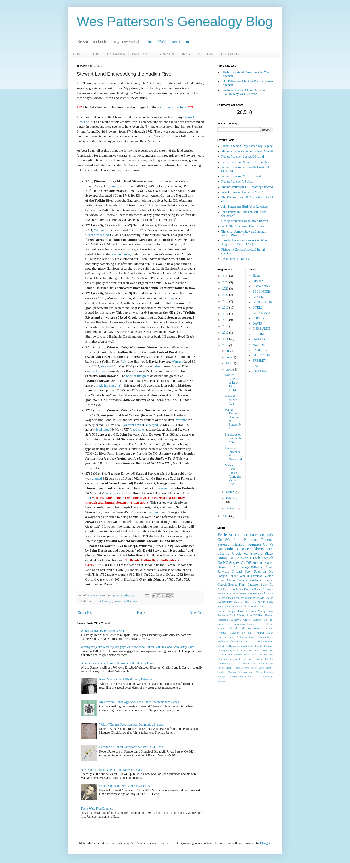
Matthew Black (225, 663)
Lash (239, 571)
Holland (259, 632)
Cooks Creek (255, 624)
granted (97, 478)
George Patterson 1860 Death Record (244, 221)
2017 (225, 313)
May (229, 363)
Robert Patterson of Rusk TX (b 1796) (232, 382)
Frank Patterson (249, 584)
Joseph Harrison (237, 611)
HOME (78, 54)
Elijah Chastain (247, 606)
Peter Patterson (255, 571)
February (231, 498)
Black (269, 553)
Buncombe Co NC (231, 549)
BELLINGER (261, 291)
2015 (225, 326)
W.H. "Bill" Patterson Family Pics (242, 226)
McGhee (237, 663)
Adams (230, 580)
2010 (225, 345)
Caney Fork (232, 650)
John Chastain (259, 654)
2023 (225, 288)
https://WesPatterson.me (169, 41)
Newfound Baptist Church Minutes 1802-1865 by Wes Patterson (243, 92)
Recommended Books (235, 258)
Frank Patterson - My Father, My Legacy (124, 785)
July (229, 350)
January (231, 508)
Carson (242, 650)
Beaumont (242, 645)
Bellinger (268, 645)
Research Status (243, 597)
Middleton (223, 641)
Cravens (242, 580)
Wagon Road (245, 615)
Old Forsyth (105, 601)
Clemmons (239, 624)
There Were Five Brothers (97, 808)
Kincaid (258, 659)
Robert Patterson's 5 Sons (237, 181)
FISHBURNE (205, 54)
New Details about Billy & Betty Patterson (126, 679)
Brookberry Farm (260, 549)
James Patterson (237, 637)
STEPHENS (260, 371)
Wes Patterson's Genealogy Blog (175, 21)
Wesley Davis (224, 676)
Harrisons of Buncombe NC (233, 438)
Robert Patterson (251, 535)
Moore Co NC (250, 663)
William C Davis (256, 676)
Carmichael (223, 624)
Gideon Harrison (263, 628)
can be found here (173, 107)
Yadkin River (131, 601)
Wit (123, 361)
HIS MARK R (116, 54)
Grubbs (221, 632)
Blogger (265, 843)
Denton (229, 654)
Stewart (118, 601)
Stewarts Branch (262, 562)
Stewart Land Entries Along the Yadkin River (233, 475)
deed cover (138, 429)
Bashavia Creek (240, 619)
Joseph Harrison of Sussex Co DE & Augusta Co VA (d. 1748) (244, 242)
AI (227, 645)
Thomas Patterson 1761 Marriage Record (247, 187)
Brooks (232, 584)
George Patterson (251, 567)
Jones (270, 637)
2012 (225, 332)
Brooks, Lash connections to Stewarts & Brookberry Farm (117, 663)
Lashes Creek (225, 597)
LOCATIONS (230, 54)
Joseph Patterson (242, 659)
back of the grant (137, 376)
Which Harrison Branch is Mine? (242, 192)
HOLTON (259, 344)
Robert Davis (257, 667)
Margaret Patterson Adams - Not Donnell (247, 151)
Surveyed (162, 488)
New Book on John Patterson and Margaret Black (112, 769)
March (230, 492)
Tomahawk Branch (241, 589)
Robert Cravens (241, 667)
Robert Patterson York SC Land (241, 176)
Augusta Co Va (260, 544)
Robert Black (224, 667)
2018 (225, 307)
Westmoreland (239, 676)
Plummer (235, 641)
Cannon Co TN (262, 619)
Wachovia (258, 597)
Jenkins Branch (257, 637)
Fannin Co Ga (265, 606)
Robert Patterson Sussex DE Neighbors (246, 162)
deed (158, 366)
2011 (225, 339)
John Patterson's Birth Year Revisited (244, 206)
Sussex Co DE (240, 562)
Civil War (262, 650)
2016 (225, 320)
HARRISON (165, 54)
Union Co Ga (228, 558)
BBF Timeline (235, 602)
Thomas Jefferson (237, 672)
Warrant (99, 230)
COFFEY (259, 318)
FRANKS (259, 334)
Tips (225, 589)
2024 (225, 282)
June (229, 357)
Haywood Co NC (240, 632)
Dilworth (232, 628)
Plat (88, 497)
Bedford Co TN (255, 645)
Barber (232, 645)
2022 (225, 295)
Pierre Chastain (265, 663)
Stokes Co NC (227, 567)
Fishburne (245, 628)
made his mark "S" (109, 385)
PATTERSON (141, 54)
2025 (225, 276)
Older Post (196, 612)
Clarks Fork (250, 558)
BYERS (258, 307)
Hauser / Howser (263, 589)
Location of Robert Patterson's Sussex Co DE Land (131, 747)
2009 (225, 516)
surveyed (117, 186)
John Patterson (245, 540)
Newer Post (85, 612)
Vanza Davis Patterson (260, 672)
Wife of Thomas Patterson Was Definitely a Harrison (132, 724)
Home (141, 612)
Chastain (242, 593)
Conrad (252, 593)
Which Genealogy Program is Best (102, 630)
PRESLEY (259, 360)
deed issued (103, 429)
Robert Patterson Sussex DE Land (242, 156)
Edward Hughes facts (231, 400)
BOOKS (94, 54)
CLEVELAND (262, 313)
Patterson (226, 534)
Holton (221, 611)
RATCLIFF (260, 366)
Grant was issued (97, 235)
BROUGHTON (262, 302)
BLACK (258, 297)
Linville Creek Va (232, 553)
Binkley (221, 650)
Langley (269, 659)
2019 (225, 301)
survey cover (114, 493)
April (229, 369)
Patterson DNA (226, 615)
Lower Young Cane (261, 611)
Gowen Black (241, 654)
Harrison (92, 601)
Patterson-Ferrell (226, 593)
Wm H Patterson (251, 576)
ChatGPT (251, 650)
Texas (261, 641)
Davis (235, 606)
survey (169, 298)
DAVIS (185, 54)
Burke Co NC (253, 602)
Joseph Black (265, 593)
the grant (153, 512)
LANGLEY (260, 350)
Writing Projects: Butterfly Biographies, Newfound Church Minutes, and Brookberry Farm (137, 647)
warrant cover (120, 254)
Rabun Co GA (249, 641)
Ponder (233, 576)
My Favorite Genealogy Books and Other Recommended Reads (139, 702)
